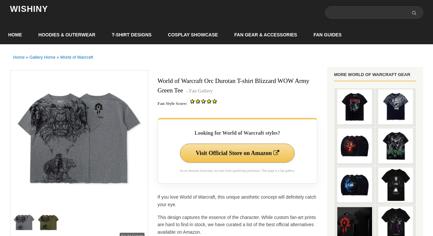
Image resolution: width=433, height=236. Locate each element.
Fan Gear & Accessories (265, 34)
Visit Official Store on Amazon (237, 153)
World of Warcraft (76, 57)
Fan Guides (327, 34)
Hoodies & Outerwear (66, 34)
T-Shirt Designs (131, 34)
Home (15, 34)
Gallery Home (42, 57)
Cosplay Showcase (193, 34)
